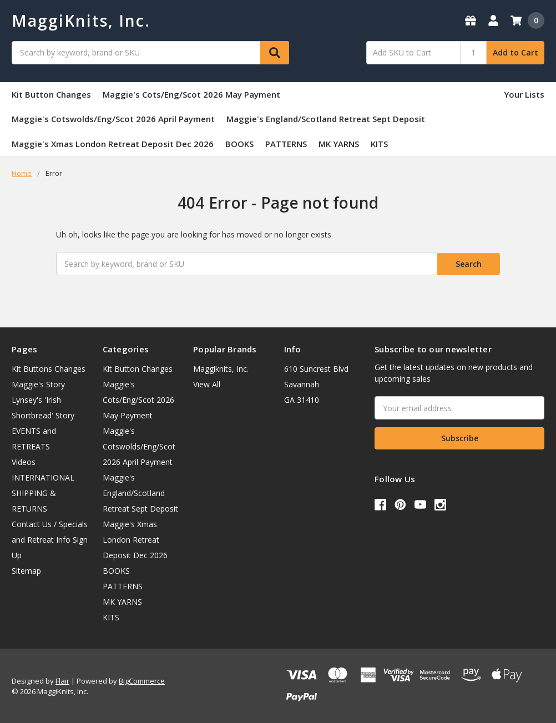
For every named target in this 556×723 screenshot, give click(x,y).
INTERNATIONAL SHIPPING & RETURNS (43, 492)
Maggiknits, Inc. (221, 367)
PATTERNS (286, 143)
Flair (62, 680)
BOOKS (239, 143)
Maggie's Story (38, 383)
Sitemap (26, 569)
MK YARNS (339, 143)
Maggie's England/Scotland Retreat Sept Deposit (325, 118)
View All (206, 383)
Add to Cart (515, 52)
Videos (24, 461)
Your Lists (524, 94)
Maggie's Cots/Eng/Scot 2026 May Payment (191, 94)
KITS (379, 143)
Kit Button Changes (51, 94)
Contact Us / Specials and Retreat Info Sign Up (50, 538)
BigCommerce (142, 680)
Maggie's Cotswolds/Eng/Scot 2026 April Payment (113, 118)
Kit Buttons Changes (48, 367)
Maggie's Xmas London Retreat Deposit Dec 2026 (113, 143)
